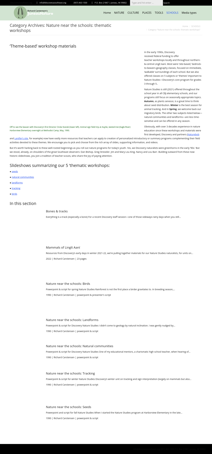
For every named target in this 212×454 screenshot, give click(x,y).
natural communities (23, 177)
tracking (16, 188)
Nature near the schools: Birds (68, 283)
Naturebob (193, 134)
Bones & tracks (57, 211)
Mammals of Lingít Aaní (63, 247)
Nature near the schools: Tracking (70, 373)
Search (166, 2)
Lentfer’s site (21, 138)
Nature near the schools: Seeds (68, 407)
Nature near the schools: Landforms (72, 320)
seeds (15, 171)
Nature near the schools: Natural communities (79, 346)
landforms (17, 182)
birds (14, 193)
